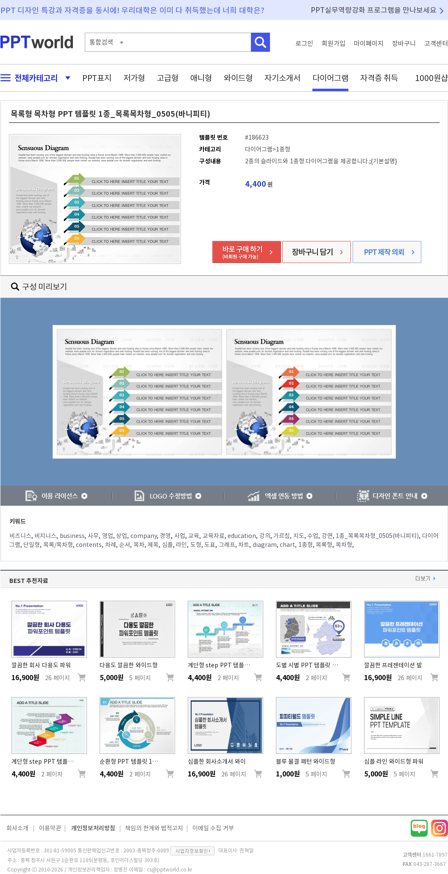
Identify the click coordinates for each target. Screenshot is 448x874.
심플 (167, 545)
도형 (195, 545)
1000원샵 (431, 78)
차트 (243, 545)
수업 (312, 536)
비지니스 (45, 536)
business (72, 536)
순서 (124, 545)
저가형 (134, 78)
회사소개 (17, 828)
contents (89, 545)
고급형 (167, 78)
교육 (193, 536)
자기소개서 (282, 78)
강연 (327, 536)
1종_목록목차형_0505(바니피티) (377, 536)
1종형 (305, 545)
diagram (265, 545)
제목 (153, 545)
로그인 (304, 43)
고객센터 (436, 43)
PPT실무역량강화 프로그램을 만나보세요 (374, 10)
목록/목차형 (58, 545)
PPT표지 (96, 78)
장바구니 (404, 43)
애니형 (201, 78)
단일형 (31, 545)
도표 (209, 545)
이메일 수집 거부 (213, 828)
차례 (110, 545)
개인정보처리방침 (93, 828)
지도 (298, 536)
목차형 (344, 545)
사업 (179, 536)
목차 (139, 545)
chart (287, 545)
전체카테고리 (33, 78)
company (144, 536)
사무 (93, 536)
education (242, 536)
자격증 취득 (379, 78)
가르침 (281, 536)
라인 (181, 545)
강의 (264, 536)
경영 (165, 536)
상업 (121, 536)
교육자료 (214, 536)
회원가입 (333, 43)
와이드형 (238, 78)
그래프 (227, 545)
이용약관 (50, 828)
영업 (107, 536)
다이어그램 (330, 78)
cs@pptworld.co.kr (169, 869)
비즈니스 (20, 536)
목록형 (324, 545)
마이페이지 (369, 43)
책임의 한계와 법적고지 (154, 828)
